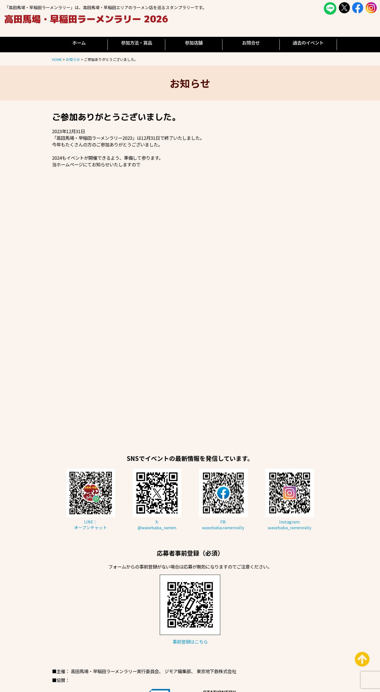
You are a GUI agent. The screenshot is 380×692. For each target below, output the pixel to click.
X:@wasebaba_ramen (157, 524)
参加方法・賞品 (136, 42)
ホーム (79, 42)
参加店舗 (194, 42)
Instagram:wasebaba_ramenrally (289, 524)
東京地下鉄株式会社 (216, 671)
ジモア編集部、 (179, 671)
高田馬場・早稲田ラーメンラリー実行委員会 (115, 671)
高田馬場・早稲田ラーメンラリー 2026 (86, 19)
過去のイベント (308, 42)
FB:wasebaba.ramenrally (223, 524)
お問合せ (251, 42)
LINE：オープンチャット (90, 524)
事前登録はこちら (190, 641)
